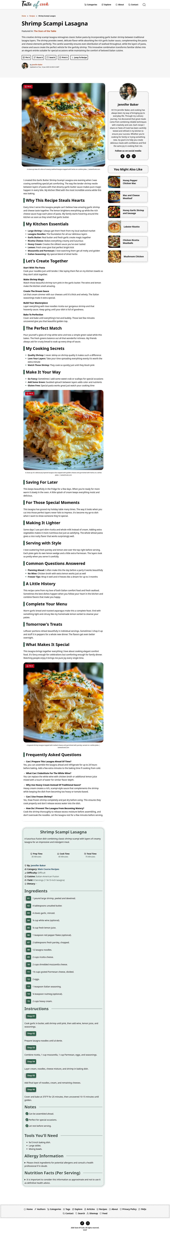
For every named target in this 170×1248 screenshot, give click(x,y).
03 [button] (28, 913)
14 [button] (28, 994)
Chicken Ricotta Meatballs (131, 242)
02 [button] (28, 905)
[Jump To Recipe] (82, 57)
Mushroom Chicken (134, 256)
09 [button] (28, 957)
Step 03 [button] (31, 1047)
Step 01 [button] (31, 1016)
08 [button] (28, 950)
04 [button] (28, 920)
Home (24, 16)
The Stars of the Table (45, 31)
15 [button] (28, 1001)
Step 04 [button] (31, 1061)
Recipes (32, 16)
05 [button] (28, 928)
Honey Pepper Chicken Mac (130, 182)
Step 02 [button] (31, 1033)
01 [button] (28, 898)
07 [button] (28, 942)
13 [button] (28, 986)
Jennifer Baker (38, 865)
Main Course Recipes (48, 869)
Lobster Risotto (132, 227)
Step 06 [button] (31, 1089)
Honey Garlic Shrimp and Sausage (133, 212)
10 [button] (28, 964)
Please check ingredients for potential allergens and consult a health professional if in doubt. (59, 1164)
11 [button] (28, 972)
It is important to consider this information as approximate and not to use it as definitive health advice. (63, 1181)
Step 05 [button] (31, 1075)
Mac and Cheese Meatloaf (131, 197)
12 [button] (28, 979)
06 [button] (28, 935)
